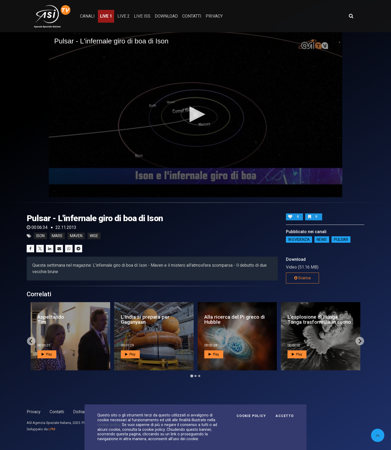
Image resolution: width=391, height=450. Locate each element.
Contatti (57, 411)
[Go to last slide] (31, 341)
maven (76, 236)
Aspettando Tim (50, 319)
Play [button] (47, 354)
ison (40, 236)
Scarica (302, 278)
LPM (52, 429)
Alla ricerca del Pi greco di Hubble (234, 319)
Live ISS (142, 16)
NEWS (322, 239)
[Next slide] (360, 341)
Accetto (285, 415)
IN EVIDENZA (299, 239)
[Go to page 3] (199, 376)
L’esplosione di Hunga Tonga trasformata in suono (319, 319)
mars (57, 236)
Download (166, 16)
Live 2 (123, 16)
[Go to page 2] (195, 376)
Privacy (34, 411)
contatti (191, 16)
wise (94, 236)
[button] (195, 114)
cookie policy (108, 425)
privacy (214, 16)
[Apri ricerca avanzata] (351, 16)
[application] (195, 114)
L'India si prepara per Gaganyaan (145, 319)
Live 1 (106, 16)
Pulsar (341, 239)
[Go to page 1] (191, 376)
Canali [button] (87, 16)
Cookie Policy (251, 415)
